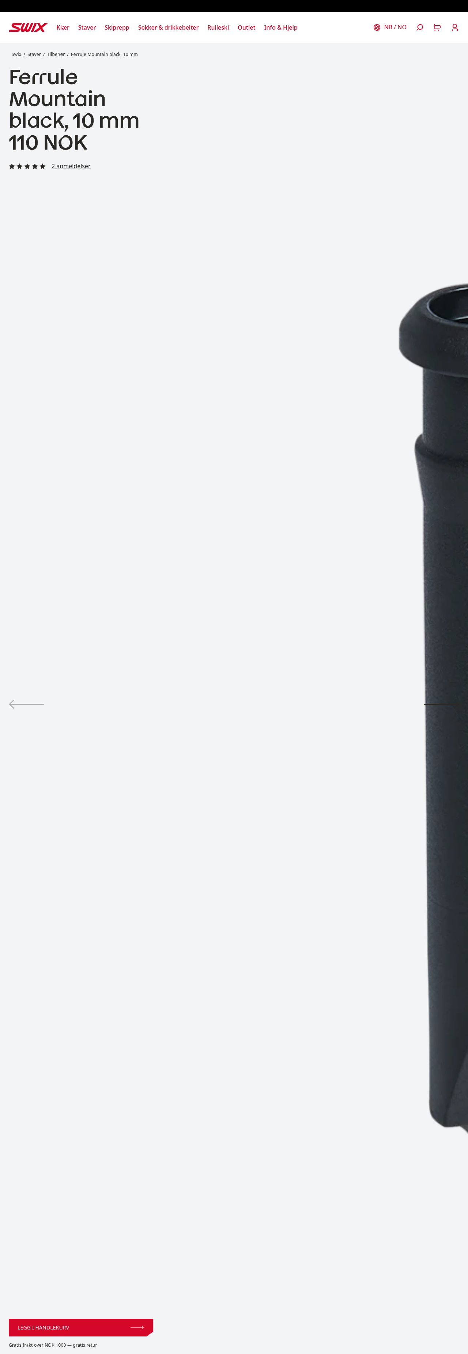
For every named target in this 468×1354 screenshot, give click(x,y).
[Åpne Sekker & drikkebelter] (168, 27)
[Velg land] (390, 27)
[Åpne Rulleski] (218, 27)
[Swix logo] (28, 27)
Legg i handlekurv (81, 1327)
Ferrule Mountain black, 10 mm (104, 54)
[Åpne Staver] (87, 27)
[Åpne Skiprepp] (117, 27)
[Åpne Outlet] (246, 27)
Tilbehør (56, 54)
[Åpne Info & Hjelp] (281, 27)
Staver (34, 54)
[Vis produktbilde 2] (441, 704)
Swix (16, 54)
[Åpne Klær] (63, 27)
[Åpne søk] (419, 27)
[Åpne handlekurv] (437, 27)
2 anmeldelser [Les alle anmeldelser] (71, 166)
